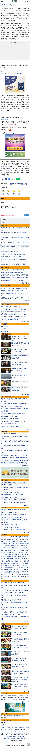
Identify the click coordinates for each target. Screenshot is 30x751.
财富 (10, 559)
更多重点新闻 (25, 395)
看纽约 (26, 735)
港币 (26, 557)
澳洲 (8, 572)
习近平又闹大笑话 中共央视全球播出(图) (11, 281)
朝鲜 (16, 555)
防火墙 (6, 564)
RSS (16, 732)
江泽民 (11, 551)
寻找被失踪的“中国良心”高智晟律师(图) (12, 407)
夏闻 (4, 698)
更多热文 (26, 533)
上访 (16, 564)
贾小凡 (15, 696)
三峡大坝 (10, 542)
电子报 (9, 728)
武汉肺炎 (11, 537)
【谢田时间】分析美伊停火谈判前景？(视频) (13, 422)
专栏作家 (5, 694)
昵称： (3, 202)
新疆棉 (15, 542)
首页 (1, 5)
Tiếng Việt (18, 741)
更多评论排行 (26, 283)
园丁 (16, 698)
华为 (10, 553)
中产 (13, 559)
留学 (5, 570)
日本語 (23, 741)
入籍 (19, 570)
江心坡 (25, 566)
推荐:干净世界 (4, 735)
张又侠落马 (4, 329)
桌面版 (3, 728)
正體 (25, 1)
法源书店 (17, 735)
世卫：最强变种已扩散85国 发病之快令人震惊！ (13, 265)
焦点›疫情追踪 (4, 120)
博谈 (10, 5)
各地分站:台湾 (8, 739)
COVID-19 (4, 540)
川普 (16, 537)
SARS (2, 568)
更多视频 (26, 692)
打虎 (19, 553)
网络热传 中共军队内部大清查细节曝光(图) (12, 583)
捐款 (5, 730)
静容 (27, 698)
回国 (16, 570)
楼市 (5, 559)
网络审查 (24, 564)
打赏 (21, 10)
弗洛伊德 (13, 546)
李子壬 (16, 700)
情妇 (8, 553)
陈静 (9, 698)
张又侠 (17, 540)
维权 (9, 564)
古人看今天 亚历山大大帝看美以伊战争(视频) (13, 404)
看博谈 (6, 5)
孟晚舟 (12, 548)
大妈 (6, 562)
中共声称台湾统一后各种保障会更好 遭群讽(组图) (14, 278)
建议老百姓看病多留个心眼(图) (9, 424)
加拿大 (19, 555)
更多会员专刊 (25, 322)
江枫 (13, 700)
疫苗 (25, 542)
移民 (27, 568)
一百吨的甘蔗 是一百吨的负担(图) (10, 427)
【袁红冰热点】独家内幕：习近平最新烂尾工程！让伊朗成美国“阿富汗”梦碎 (19, 680)
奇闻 (17, 577)
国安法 (19, 542)
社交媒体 (10, 555)
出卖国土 (24, 540)
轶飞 (25, 696)
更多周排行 (26, 506)
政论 (8, 716)
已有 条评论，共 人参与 (8, 207)
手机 (12, 577)
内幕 (22, 551)
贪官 (5, 553)
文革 (27, 577)
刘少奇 (12, 575)
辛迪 (24, 700)
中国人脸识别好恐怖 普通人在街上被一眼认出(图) (14, 461)
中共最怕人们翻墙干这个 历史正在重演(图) (12, 270)
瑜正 (10, 700)
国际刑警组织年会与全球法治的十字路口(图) (13, 312)
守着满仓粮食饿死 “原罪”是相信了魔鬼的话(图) (14, 463)
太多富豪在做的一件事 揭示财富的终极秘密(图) (14, 310)
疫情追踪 (3, 718)
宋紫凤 (3, 696)
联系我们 (10, 730)
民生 (25, 570)
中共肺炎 (3, 537)
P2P (22, 562)
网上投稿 (17, 730)
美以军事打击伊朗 (6, 327)
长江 (22, 542)
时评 (2, 716)
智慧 (6, 577)
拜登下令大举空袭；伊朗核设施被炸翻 (10, 257)
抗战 (17, 572)
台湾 (20, 559)
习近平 (3, 20)
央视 (22, 568)
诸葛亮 (22, 575)
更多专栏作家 (25, 702)
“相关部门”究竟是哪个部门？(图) (10, 419)
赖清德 (8, 548)
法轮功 (20, 564)
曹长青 (20, 700)
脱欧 (23, 555)
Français (13, 741)
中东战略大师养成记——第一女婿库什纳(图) (13, 317)
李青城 (3, 700)
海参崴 (17, 559)
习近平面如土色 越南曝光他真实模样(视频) (12, 273)
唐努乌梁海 (11, 566)
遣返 (11, 570)
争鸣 (5, 716)
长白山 (16, 566)
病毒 (10, 106)
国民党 (6, 546)
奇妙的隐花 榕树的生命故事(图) (9, 320)
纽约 (13, 739)
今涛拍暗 (7, 696)
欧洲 (22, 739)
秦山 (24, 698)
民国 (11, 572)
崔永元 (15, 551)
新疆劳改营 (7, 568)
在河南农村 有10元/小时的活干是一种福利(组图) (14, 414)
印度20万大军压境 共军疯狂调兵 (9, 252)
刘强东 (3, 562)
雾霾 (25, 562)
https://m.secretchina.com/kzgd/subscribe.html (11, 73)
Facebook (23, 730)
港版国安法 (23, 544)
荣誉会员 (23, 164)
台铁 (6, 542)
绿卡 (22, 570)
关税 (16, 548)
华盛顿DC (17, 739)
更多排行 (26, 622)
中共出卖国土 (11, 544)
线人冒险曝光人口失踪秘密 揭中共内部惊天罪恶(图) (14, 276)
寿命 (24, 577)
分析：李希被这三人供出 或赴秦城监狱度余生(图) (14, 591)
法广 (6, 555)
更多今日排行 (25, 466)
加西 (24, 739)
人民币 (17, 557)
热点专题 (5, 325)
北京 (27, 559)
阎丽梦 (23, 546)
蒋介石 (24, 572)
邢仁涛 (7, 700)
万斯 (22, 548)
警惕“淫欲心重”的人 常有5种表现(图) (11, 600)
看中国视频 (6, 122)
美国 (25, 548)
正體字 (8, 741)
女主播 (18, 568)
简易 (11, 696)
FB (14, 555)
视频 (3, 625)
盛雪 (19, 698)
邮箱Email (3, 723)
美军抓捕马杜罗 (5, 332)
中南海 (19, 551)
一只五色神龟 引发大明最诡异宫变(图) (11, 307)
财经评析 (21, 716)
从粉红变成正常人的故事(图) (9, 417)
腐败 (13, 553)
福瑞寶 (10, 737)
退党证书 (15, 737)
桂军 (14, 572)
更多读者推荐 (26, 301)
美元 (6, 557)
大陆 (20, 562)
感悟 (9, 577)
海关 (8, 570)
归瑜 (22, 696)
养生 (2, 579)
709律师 (13, 564)
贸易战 (9, 540)
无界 (23, 737)
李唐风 (13, 698)
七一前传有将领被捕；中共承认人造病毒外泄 (12, 255)
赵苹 (22, 698)
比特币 (10, 557)
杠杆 (4, 557)
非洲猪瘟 (15, 562)
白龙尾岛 (20, 566)
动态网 (19, 737)
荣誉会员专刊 (6, 305)
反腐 (16, 553)
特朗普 (19, 537)
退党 (9, 546)
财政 (8, 559)
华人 (24, 568)
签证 (13, 570)
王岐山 (4, 548)
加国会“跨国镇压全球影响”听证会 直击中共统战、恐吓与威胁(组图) (19, 339)
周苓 (6, 698)
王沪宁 (7, 551)
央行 (26, 555)
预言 (14, 577)
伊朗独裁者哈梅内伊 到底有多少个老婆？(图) (13, 315)
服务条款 (21, 728)
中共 (20, 546)
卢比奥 (23, 537)
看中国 (25, 553)
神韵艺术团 (12, 735)
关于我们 (14, 728)
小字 (28, 10)
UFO (17, 546)
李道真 (19, 696)
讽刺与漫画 (15, 716)
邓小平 (6, 575)
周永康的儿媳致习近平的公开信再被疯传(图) (13, 434)
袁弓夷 (17, 544)
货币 (13, 557)
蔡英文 (23, 559)
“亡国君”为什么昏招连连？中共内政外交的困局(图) (15, 458)
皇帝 (18, 575)
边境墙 (19, 548)
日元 (23, 557)
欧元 (20, 557)
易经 (25, 575)
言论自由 (13, 568)
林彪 (9, 575)
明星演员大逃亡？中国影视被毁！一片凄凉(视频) (14, 456)
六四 (20, 540)
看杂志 (22, 735)
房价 (9, 562)
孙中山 (20, 572)
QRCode (13, 179)
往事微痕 (5, 544)
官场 (22, 553)
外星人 (21, 577)
